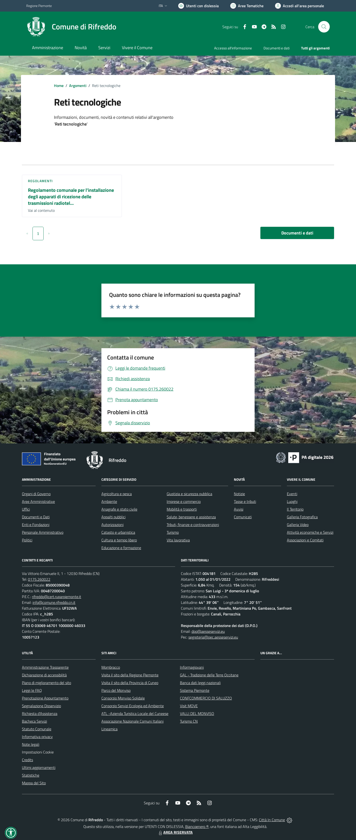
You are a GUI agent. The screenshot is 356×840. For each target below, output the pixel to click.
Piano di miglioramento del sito (46, 683)
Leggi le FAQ (32, 690)
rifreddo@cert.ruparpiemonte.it (56, 597)
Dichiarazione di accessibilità (44, 675)
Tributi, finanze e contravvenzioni (193, 524)
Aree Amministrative (38, 501)
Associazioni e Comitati (305, 540)
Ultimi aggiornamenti (38, 767)
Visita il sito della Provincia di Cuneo (129, 683)
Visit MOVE (189, 706)
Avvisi (238, 509)
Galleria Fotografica (302, 517)
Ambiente (109, 501)
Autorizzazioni (112, 524)
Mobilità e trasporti (182, 509)
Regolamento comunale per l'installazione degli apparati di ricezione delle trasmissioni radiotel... (71, 196)
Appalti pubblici (113, 517)
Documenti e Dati (36, 517)
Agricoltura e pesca (116, 494)
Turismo (173, 532)
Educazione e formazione (121, 548)
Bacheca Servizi (34, 721)
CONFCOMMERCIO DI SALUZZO (206, 698)
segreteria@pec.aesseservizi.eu (213, 637)
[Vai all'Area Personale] (299, 6)
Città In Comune (272, 820)
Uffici (26, 509)
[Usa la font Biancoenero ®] (198, 6)
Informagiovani (192, 667)
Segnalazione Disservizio (41, 706)
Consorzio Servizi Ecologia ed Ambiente (132, 706)
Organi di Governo (36, 494)
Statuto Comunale (36, 729)
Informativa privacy (37, 737)
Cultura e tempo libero (119, 540)
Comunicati (243, 517)
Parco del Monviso (116, 690)
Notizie (239, 494)
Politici (27, 540)
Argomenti (77, 85)
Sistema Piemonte (194, 690)
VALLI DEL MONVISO (197, 713)
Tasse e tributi (245, 501)
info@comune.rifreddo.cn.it (54, 602)
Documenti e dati (297, 233)
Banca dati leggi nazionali (200, 683)
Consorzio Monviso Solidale (123, 698)
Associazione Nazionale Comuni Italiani (132, 721)
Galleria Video (298, 524)
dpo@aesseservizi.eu (208, 631)
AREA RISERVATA (175, 832)
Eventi (292, 494)
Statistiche (30, 775)
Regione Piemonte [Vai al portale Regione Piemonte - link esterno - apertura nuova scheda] (39, 5)
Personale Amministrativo (42, 532)
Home (59, 85)
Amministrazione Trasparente (45, 667)
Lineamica (109, 729)
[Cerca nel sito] (324, 27)
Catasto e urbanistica (118, 532)
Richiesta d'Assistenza (39, 713)
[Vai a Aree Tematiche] (246, 6)
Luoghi (292, 501)
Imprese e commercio (184, 501)
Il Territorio (295, 509)
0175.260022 (39, 579)
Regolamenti (40, 180)
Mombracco (110, 667)
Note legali (30, 744)
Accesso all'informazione (233, 48)
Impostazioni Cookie (38, 752)
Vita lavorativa (178, 540)
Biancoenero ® (197, 826)
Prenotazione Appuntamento (45, 698)
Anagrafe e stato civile (119, 509)
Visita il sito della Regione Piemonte (129, 675)
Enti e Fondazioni (35, 524)
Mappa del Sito (34, 783)
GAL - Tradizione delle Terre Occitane (209, 675)
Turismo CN (189, 721)
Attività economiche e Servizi (310, 532)
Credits (27, 760)
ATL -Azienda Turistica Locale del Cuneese (134, 713)
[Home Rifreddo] (71, 27)
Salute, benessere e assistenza (191, 517)
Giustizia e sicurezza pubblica (189, 494)
